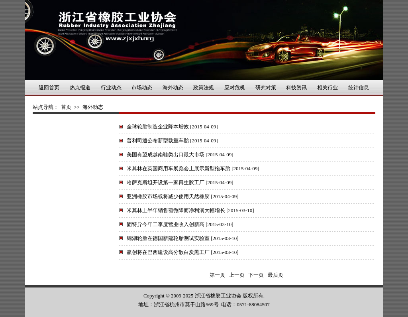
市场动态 (141, 88)
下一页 (256, 275)
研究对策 (265, 88)
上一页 (237, 275)
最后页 (276, 275)
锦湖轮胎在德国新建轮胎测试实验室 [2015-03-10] (183, 238)
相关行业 (327, 88)
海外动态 (173, 88)
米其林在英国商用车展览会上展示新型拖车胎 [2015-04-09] (193, 168)
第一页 (217, 275)
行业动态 (111, 88)
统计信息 (358, 88)
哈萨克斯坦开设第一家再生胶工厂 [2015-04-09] (180, 182)
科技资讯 (296, 88)
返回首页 (49, 88)
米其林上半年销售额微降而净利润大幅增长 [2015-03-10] (190, 210)
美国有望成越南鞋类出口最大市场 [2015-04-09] (180, 155)
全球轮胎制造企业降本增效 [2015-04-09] (172, 127)
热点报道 (80, 88)
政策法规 (203, 88)
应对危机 (234, 88)
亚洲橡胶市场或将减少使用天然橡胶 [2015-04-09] (183, 196)
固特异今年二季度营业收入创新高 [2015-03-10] (180, 224)
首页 (66, 107)
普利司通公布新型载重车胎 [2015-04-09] (172, 141)
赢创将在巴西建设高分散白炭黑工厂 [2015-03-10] (183, 252)
